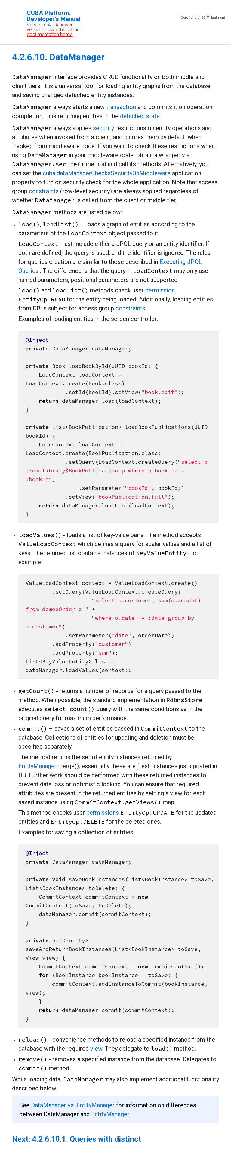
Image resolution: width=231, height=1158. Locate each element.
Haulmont (217, 18)
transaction (121, 107)
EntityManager (37, 766)
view (96, 1048)
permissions (102, 812)
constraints (44, 191)
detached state (140, 116)
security (103, 128)
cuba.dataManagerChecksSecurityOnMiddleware (107, 173)
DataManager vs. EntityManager (73, 1105)
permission (160, 290)
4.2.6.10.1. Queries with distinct (86, 1139)
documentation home (49, 34)
